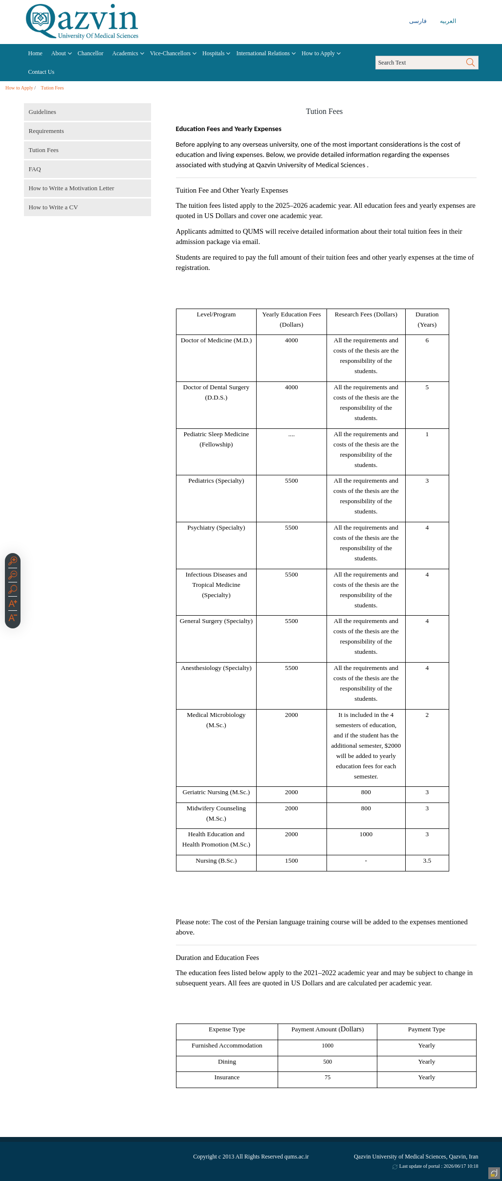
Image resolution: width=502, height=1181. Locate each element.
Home (35, 53)
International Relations (263, 53)
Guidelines (42, 111)
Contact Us (41, 71)
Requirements (46, 130)
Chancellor (91, 53)
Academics (125, 53)
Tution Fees (52, 87)
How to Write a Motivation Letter (71, 188)
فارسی (418, 21)
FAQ (35, 169)
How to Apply (318, 53)
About (58, 53)
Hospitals (213, 53)
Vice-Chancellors (170, 53)
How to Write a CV (53, 207)
